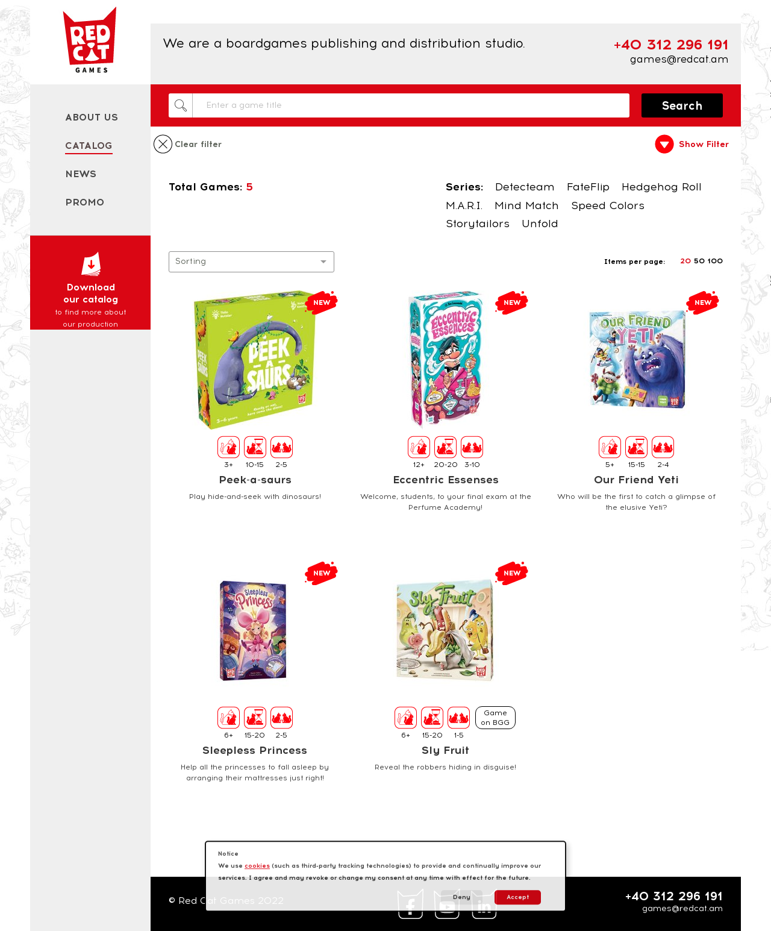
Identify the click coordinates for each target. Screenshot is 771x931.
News (80, 174)
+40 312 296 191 (674, 896)
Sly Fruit (445, 750)
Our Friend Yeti (636, 479)
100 (715, 261)
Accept (518, 897)
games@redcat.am (679, 59)
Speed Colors (608, 205)
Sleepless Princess (254, 750)
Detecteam (525, 186)
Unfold (540, 223)
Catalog (89, 145)
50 (699, 261)
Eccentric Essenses (446, 479)
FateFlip (588, 186)
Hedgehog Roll (662, 186)
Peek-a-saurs (255, 479)
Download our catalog (90, 290)
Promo (84, 202)
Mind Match (527, 205)
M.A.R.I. (464, 205)
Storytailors (478, 223)
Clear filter (198, 145)
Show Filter (704, 145)
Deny (461, 897)
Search (682, 106)
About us (91, 117)
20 (685, 261)
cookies (257, 866)
